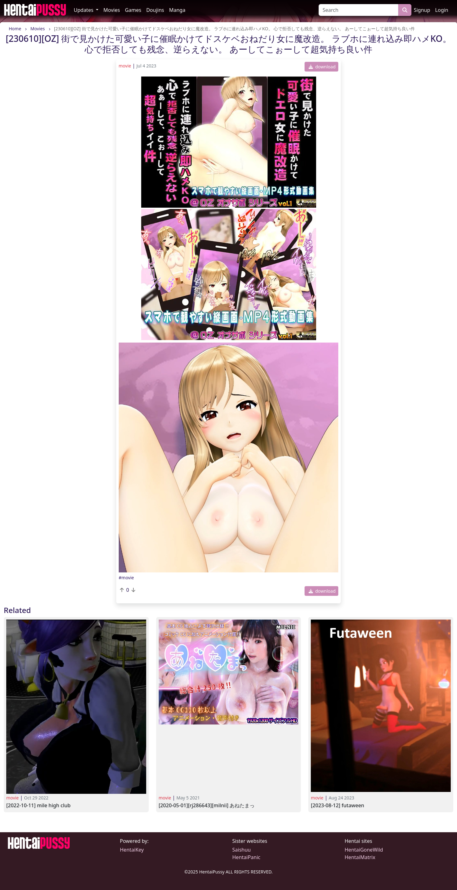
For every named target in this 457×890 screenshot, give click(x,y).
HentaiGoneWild (364, 849)
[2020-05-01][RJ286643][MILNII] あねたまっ (207, 805)
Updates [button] (84, 10)
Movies (111, 10)
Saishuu (241, 849)
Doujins (155, 10)
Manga (177, 10)
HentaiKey (132, 849)
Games (133, 10)
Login (441, 10)
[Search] (358, 10)
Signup (422, 10)
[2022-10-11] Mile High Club (38, 805)
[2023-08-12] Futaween (337, 805)
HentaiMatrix (360, 857)
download (322, 67)
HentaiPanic (246, 857)
